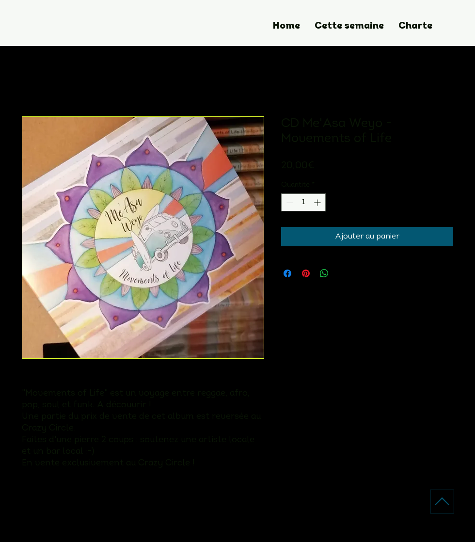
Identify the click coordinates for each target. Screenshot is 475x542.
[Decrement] (289, 202)
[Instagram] (238, 517)
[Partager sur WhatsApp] (324, 273)
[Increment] (318, 202)
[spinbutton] (303, 202)
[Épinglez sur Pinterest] (306, 273)
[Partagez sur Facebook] (287, 273)
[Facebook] (262, 517)
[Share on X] (342, 273)
